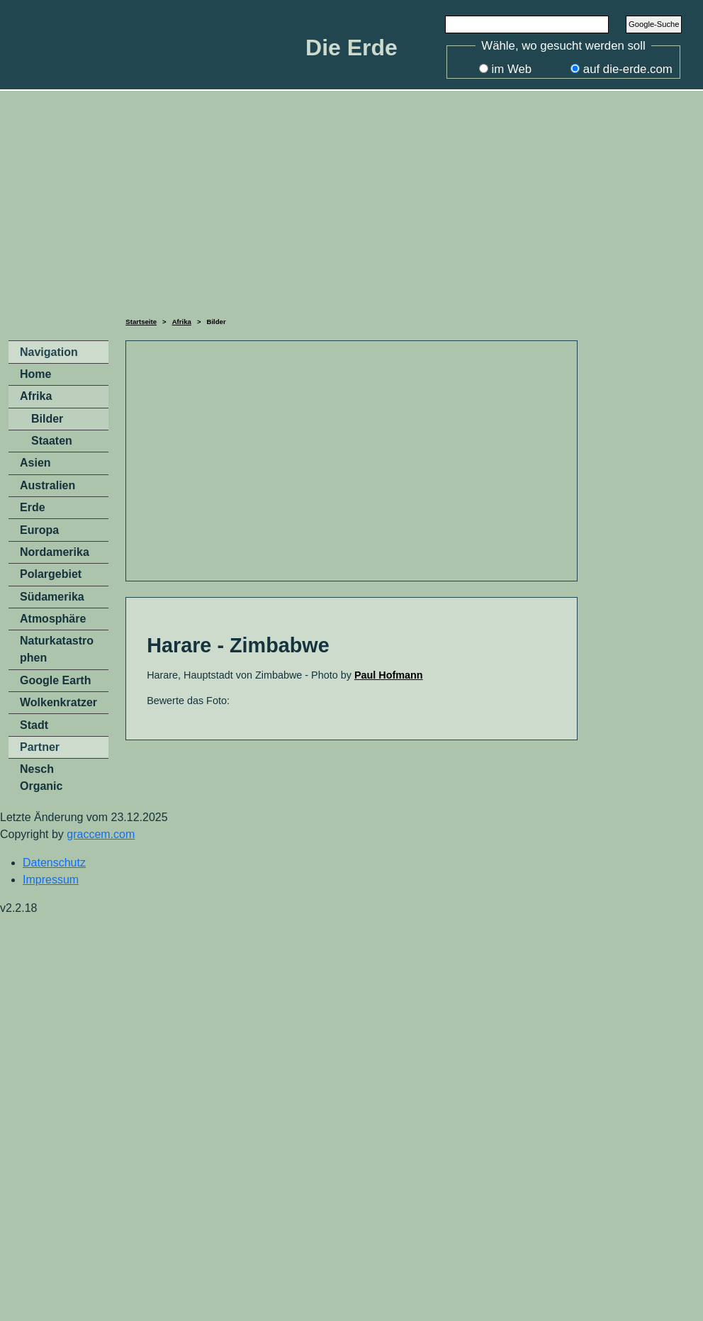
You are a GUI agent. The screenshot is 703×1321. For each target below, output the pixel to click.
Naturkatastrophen (57, 649)
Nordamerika (54, 552)
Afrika (181, 321)
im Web (512, 69)
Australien (47, 485)
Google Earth (55, 680)
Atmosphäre (53, 619)
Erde (32, 507)
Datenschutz (54, 863)
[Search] (527, 24)
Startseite (141, 321)
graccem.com (101, 834)
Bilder (47, 419)
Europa (39, 530)
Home (35, 374)
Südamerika (52, 597)
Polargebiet (50, 574)
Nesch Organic (41, 777)
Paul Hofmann (388, 675)
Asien (35, 463)
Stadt (34, 725)
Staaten (51, 441)
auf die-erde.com (628, 69)
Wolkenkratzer (58, 702)
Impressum (51, 880)
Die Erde (351, 47)
